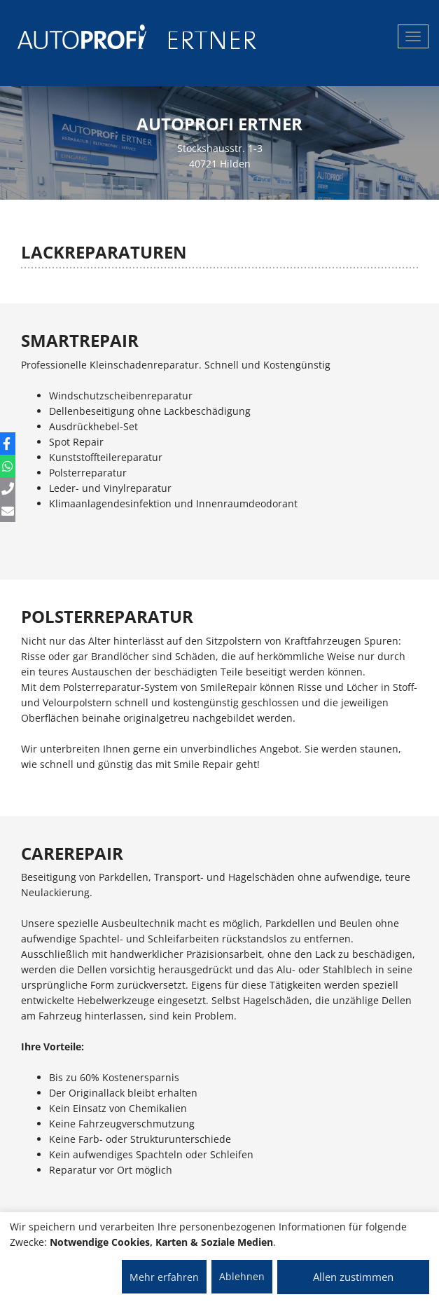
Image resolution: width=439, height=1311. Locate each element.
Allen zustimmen (353, 1277)
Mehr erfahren (164, 1277)
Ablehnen (242, 1276)
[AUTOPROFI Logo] (73, 37)
